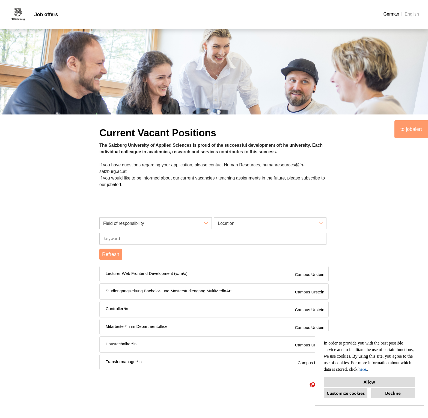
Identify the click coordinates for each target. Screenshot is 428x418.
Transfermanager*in (124, 361)
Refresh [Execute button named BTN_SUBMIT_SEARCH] (110, 254)
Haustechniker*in (121, 344)
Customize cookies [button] (346, 393)
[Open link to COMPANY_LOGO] (18, 14)
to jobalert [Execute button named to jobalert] (411, 129)
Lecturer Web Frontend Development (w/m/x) (147, 273)
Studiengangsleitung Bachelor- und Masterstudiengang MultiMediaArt (168, 291)
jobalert (114, 184)
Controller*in (117, 308)
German (391, 14)
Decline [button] (393, 393)
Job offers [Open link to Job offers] (46, 14)
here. (363, 369)
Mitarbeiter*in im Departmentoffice (136, 326)
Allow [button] (369, 382)
